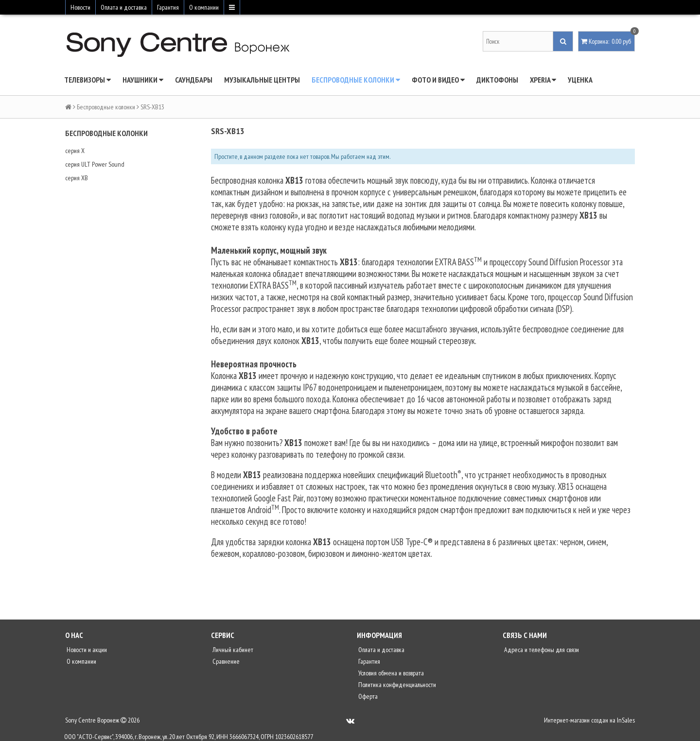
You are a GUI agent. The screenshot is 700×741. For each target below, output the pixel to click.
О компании (204, 7)
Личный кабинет (232, 649)
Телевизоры (87, 79)
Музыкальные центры (262, 80)
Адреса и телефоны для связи (541, 649)
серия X (75, 150)
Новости (80, 7)
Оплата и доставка (124, 7)
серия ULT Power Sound (94, 164)
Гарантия (168, 7)
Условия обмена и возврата (390, 673)
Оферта (367, 696)
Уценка (580, 80)
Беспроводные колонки (356, 79)
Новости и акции (86, 649)
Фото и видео (438, 79)
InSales (626, 720)
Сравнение (225, 661)
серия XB (76, 177)
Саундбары (193, 80)
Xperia (543, 79)
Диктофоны (497, 80)
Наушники (142, 79)
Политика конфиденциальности (396, 684)
